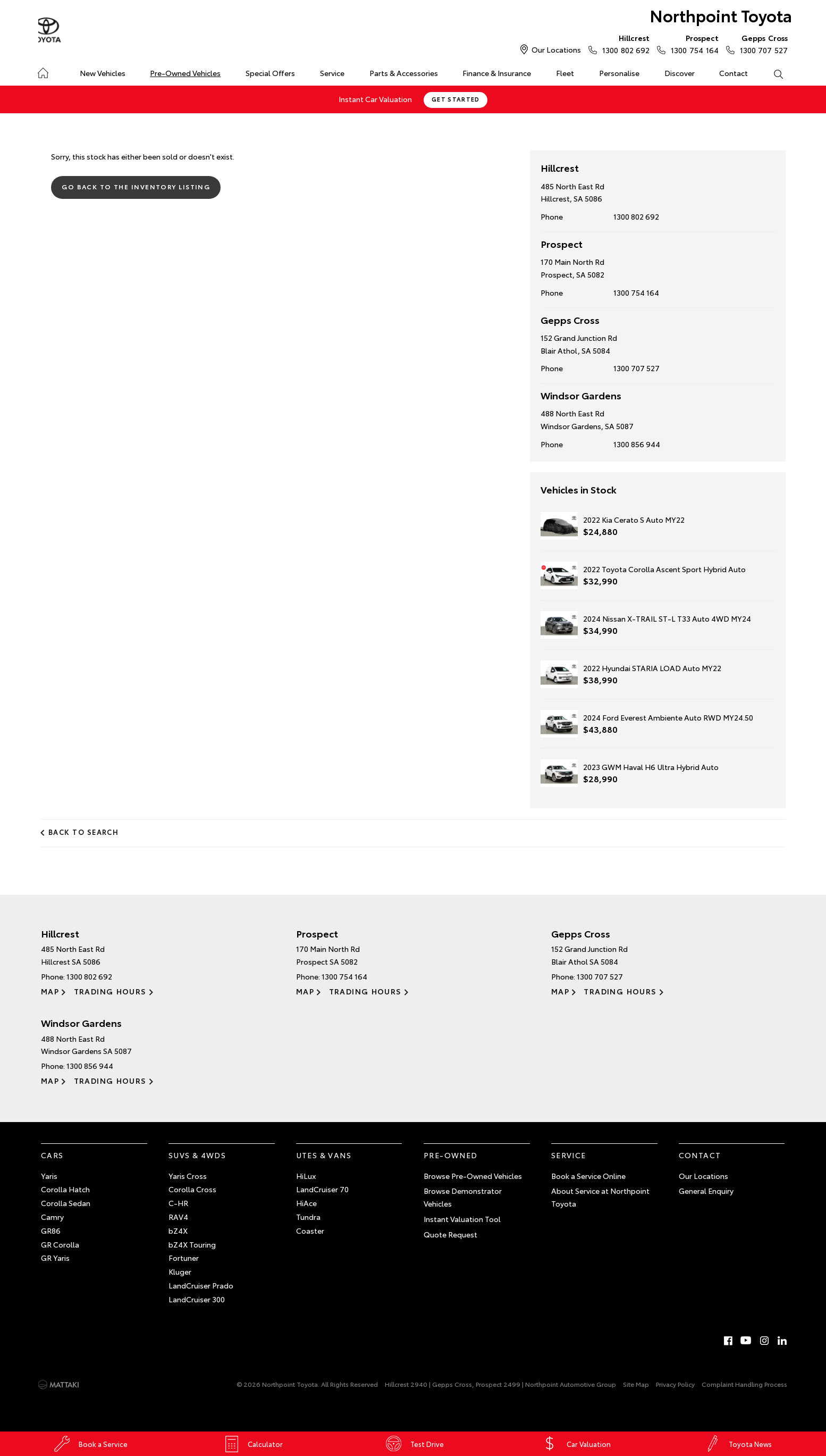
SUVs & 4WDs (197, 1154)
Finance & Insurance (496, 73)
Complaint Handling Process (744, 1383)
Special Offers (270, 73)
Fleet (565, 73)
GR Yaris (55, 1257)
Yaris (49, 1174)
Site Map (636, 1383)
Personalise (619, 73)
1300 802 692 (623, 43)
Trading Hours (109, 990)
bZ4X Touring (192, 1243)
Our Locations (556, 49)
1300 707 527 (761, 43)
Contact (733, 73)
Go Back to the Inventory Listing (136, 185)
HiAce (306, 1202)
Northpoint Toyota (718, 17)
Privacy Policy (675, 1383)
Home (42, 71)
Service (332, 73)
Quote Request (450, 1233)
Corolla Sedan (65, 1202)
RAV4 (178, 1216)
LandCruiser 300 (196, 1298)
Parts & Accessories (403, 73)
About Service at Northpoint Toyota (600, 1196)
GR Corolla (60, 1243)
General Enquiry (706, 1190)
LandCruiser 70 (322, 1188)
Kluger (179, 1271)
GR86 (51, 1230)
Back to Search (84, 831)
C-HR (178, 1202)
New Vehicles (102, 73)
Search (771, 73)
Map (50, 990)
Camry (52, 1216)
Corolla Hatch (65, 1188)
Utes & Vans (323, 1154)
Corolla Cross (192, 1188)
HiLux (306, 1174)
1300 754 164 (692, 43)
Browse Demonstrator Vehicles (463, 1196)
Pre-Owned (451, 1154)
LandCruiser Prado (200, 1284)
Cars (52, 1154)
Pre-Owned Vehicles (185, 73)
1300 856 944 (636, 443)
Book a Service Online (588, 1174)
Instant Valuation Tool (462, 1218)
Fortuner (183, 1257)
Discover (679, 73)
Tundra (308, 1216)
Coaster (310, 1230)
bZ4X (178, 1230)
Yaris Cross (187, 1174)
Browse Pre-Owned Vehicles (473, 1174)
